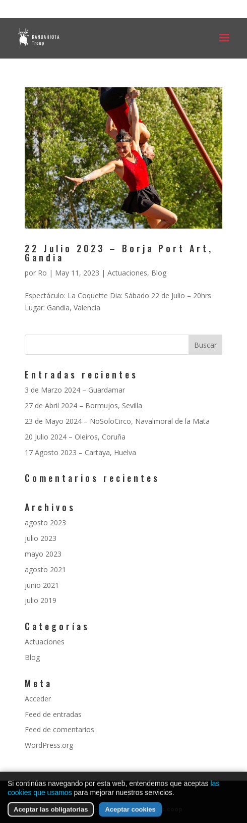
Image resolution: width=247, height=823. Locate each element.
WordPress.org (49, 745)
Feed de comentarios (59, 729)
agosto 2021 (45, 569)
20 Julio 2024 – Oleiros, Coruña (75, 437)
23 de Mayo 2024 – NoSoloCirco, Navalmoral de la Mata (117, 421)
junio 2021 (42, 585)
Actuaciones (127, 273)
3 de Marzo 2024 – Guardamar (75, 390)
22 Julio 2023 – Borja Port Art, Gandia (119, 253)
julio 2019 (40, 600)
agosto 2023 (45, 522)
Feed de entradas (53, 714)
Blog (158, 273)
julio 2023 (40, 538)
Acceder (38, 698)
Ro (42, 273)
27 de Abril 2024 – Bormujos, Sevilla (83, 405)
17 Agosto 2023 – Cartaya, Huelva (80, 452)
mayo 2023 (43, 554)
